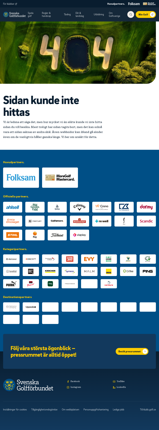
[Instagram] (88, 387)
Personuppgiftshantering (96, 409)
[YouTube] (134, 382)
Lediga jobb (118, 409)
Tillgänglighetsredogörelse (44, 409)
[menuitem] (34, 14)
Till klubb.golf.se (148, 409)
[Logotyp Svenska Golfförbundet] (14, 14)
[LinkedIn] (134, 387)
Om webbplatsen (70, 409)
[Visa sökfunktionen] (130, 14)
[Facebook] (88, 382)
